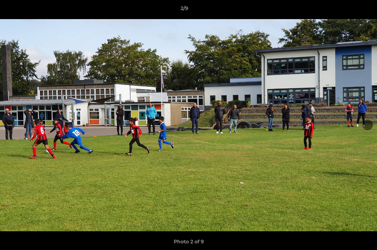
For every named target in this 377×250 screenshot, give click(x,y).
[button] (348, 10)
